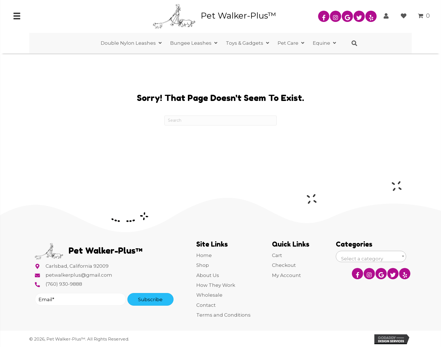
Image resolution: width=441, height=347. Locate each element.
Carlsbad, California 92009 (77, 266)
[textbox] (371, 259)
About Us (207, 275)
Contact (206, 305)
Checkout (284, 265)
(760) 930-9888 (64, 284)
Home (204, 255)
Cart (277, 255)
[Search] (220, 120)
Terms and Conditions (223, 315)
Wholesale (209, 295)
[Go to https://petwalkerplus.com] (227, 16)
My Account (286, 275)
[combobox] (371, 256)
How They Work (215, 285)
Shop (202, 265)
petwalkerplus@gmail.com (79, 275)
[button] (323, 16)
